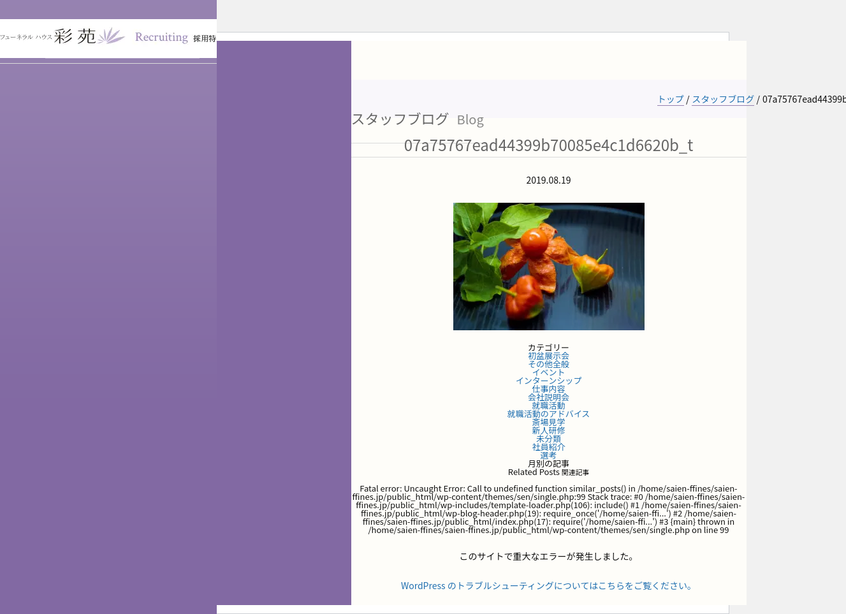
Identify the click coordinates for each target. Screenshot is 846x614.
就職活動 (548, 405)
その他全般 (548, 364)
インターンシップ (548, 380)
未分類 (548, 438)
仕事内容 (548, 389)
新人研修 (548, 430)
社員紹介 (548, 447)
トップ (670, 98)
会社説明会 (548, 397)
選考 (548, 455)
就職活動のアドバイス (548, 413)
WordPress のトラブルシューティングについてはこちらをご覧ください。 (548, 585)
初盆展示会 (548, 355)
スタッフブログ (723, 98)
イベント (548, 372)
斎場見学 (548, 422)
